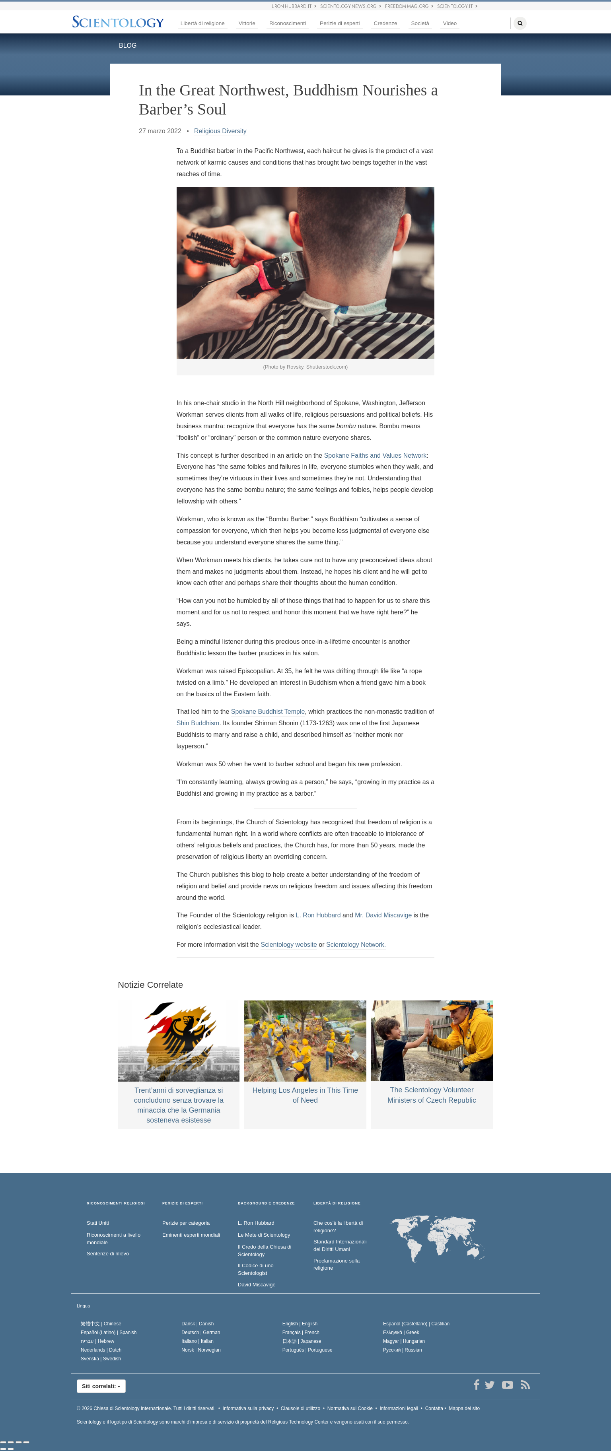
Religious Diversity (220, 131)
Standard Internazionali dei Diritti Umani (340, 1245)
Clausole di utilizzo (300, 1408)
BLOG (127, 45)
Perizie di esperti (340, 23)
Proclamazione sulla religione (336, 1264)
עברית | (97, 1341)
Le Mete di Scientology (264, 1235)
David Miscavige (257, 1285)
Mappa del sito (464, 1408)
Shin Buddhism (198, 723)
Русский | (402, 1350)
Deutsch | (200, 1332)
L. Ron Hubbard (318, 915)
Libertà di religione (203, 23)
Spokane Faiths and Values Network (375, 455)
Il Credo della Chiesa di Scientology (264, 1250)
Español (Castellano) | (416, 1324)
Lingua (83, 1305)
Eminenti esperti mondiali (191, 1235)
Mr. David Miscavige (383, 915)
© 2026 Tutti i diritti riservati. (146, 1408)
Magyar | (404, 1341)
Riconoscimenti (287, 23)
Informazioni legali (398, 1408)
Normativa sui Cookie (350, 1408)
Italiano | (197, 1341)
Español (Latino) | (109, 1332)
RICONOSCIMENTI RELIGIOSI (116, 1203)
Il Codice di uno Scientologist (256, 1269)
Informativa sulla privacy (248, 1408)
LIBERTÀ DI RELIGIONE (337, 1203)
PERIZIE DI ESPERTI (182, 1203)
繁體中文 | (101, 1324)
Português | (307, 1350)
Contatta (434, 1408)
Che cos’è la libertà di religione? (338, 1226)
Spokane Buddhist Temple (268, 711)
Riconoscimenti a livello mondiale (113, 1238)
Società (420, 23)
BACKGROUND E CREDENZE (266, 1203)
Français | (300, 1332)
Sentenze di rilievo (108, 1254)
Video (450, 23)
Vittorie (247, 23)
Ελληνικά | (401, 1332)
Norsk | (201, 1350)
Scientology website (289, 944)
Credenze (385, 23)
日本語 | (301, 1341)
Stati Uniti (98, 1223)
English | (300, 1324)
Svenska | (101, 1359)
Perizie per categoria (186, 1223)
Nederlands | (101, 1350)
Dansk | (197, 1324)
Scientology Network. (356, 944)
